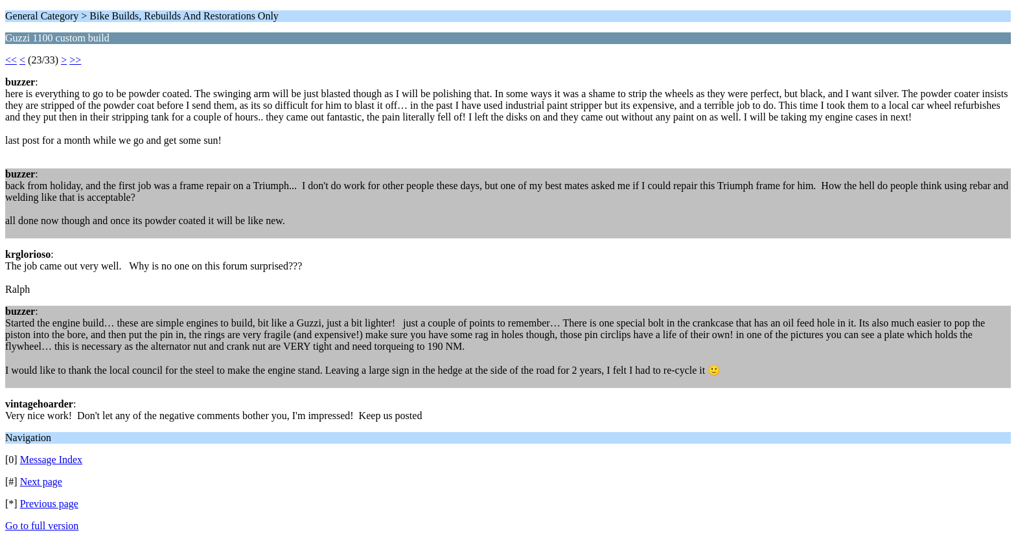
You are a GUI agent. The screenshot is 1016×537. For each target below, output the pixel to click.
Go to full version (41, 525)
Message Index (51, 459)
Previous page (49, 503)
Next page (41, 481)
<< (11, 59)
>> (75, 59)
